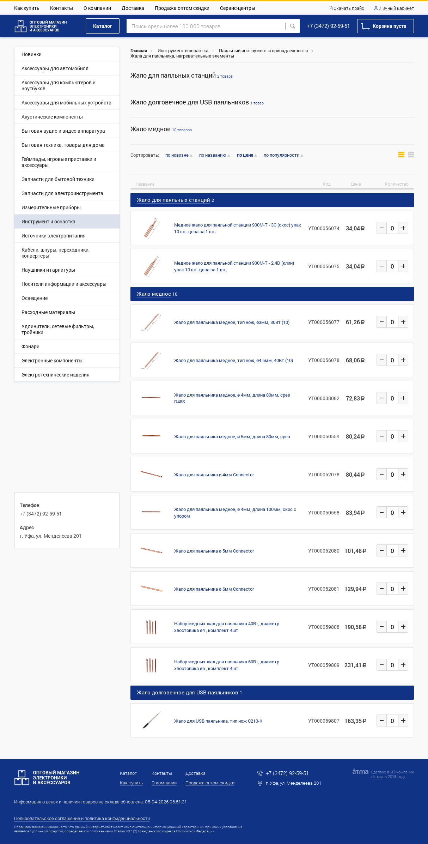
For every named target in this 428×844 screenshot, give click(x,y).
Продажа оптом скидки (182, 8)
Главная (138, 50)
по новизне (177, 155)
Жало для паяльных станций (181, 75)
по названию (212, 155)
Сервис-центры (237, 8)
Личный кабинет (396, 8)
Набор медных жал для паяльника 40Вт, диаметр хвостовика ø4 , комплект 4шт (226, 626)
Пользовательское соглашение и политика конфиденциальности (82, 818)
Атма (377, 776)
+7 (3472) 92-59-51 (328, 26)
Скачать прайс (349, 8)
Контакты (61, 8)
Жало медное (161, 129)
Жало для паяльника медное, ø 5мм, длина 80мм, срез (232, 436)
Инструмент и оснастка (183, 50)
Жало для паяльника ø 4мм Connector (214, 474)
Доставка (133, 8)
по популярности (281, 155)
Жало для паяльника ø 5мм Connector (214, 551)
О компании (97, 8)
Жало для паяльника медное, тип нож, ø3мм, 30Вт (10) (231, 322)
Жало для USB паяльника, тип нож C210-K (218, 721)
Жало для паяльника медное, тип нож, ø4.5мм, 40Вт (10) (233, 360)
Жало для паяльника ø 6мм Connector (214, 589)
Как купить (26, 8)
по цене (245, 155)
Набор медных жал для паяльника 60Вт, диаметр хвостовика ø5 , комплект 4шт (226, 664)
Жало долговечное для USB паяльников (197, 102)
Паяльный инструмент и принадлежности (263, 50)
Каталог (102, 26)
